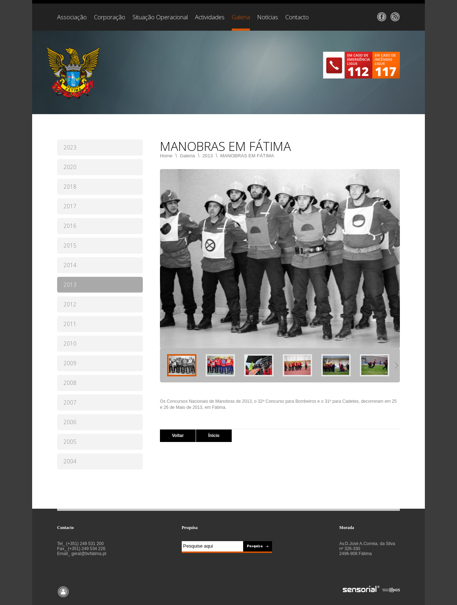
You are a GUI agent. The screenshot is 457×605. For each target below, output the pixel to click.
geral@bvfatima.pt (88, 553)
